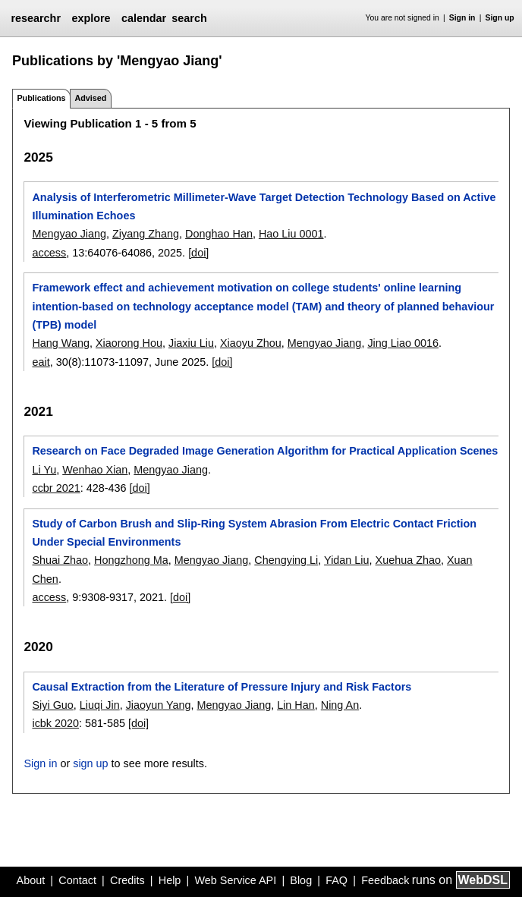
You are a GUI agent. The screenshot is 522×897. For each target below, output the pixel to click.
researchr (36, 18)
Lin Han (296, 705)
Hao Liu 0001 (291, 234)
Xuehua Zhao (408, 560)
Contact (77, 880)
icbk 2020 (55, 723)
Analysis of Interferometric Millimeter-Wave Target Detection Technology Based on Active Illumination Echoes (263, 206)
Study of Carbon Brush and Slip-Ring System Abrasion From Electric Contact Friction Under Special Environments (254, 533)
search (188, 18)
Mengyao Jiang (69, 234)
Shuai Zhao (60, 560)
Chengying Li (286, 560)
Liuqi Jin (100, 705)
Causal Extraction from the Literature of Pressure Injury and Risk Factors (221, 687)
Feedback (385, 880)
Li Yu (44, 470)
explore (90, 18)
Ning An (340, 705)
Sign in (462, 18)
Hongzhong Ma (131, 560)
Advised (90, 97)
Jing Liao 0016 (403, 343)
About (31, 880)
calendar (143, 18)
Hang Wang (60, 343)
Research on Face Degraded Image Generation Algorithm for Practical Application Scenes (265, 451)
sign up (90, 763)
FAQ (336, 880)
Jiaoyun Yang (158, 705)
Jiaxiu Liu (191, 343)
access (49, 253)
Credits (127, 880)
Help (170, 880)
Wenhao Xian (94, 470)
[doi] (198, 253)
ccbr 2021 (56, 488)
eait (40, 362)
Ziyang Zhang (145, 234)
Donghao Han (219, 234)
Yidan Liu (346, 560)
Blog (301, 880)
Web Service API (235, 880)
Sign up (500, 18)
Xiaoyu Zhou (250, 343)
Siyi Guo (52, 705)
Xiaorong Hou (129, 343)
